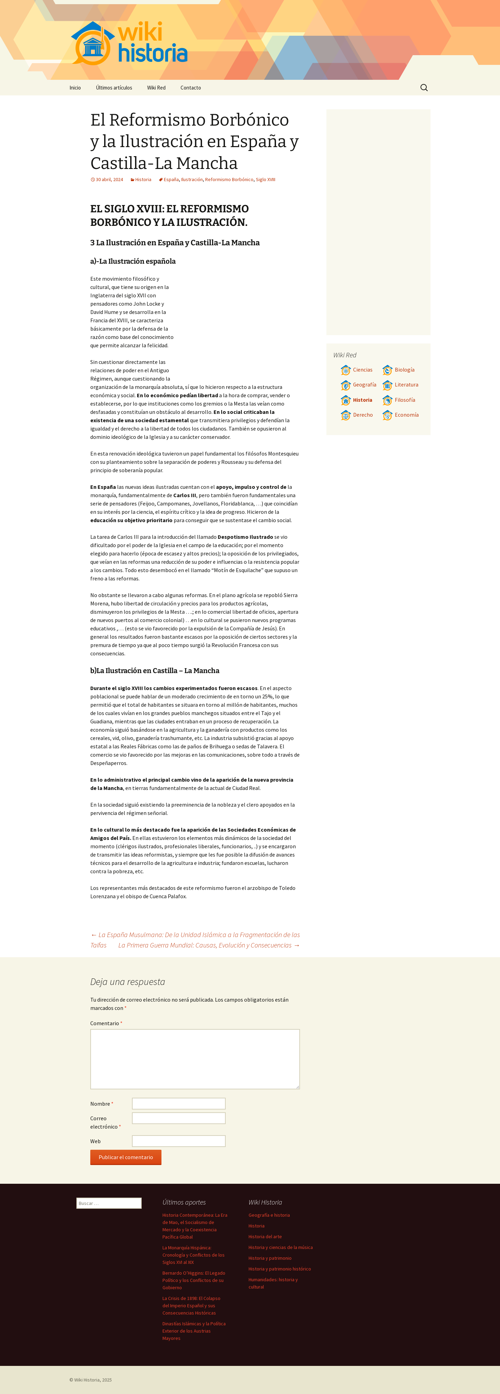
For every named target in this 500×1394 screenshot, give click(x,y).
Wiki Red (156, 87)
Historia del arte (265, 1236)
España (171, 179)
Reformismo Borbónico (229, 179)
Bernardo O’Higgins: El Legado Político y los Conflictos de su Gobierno (193, 1280)
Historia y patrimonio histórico (280, 1269)
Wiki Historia (87, 1380)
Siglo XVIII (265, 179)
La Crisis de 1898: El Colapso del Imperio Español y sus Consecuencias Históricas (191, 1305)
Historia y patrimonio (270, 1258)
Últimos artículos (114, 87)
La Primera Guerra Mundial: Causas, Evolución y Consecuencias (209, 945)
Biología (398, 369)
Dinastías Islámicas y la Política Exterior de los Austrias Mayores (194, 1330)
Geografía (358, 384)
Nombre (102, 1103)
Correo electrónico (105, 1122)
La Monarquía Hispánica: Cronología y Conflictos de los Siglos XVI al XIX (193, 1254)
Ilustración (192, 179)
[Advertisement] (238, 326)
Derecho (356, 414)
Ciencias (356, 369)
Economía (400, 414)
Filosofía (398, 400)
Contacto (191, 87)
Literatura (400, 384)
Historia (143, 179)
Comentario (106, 1023)
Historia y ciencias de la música (281, 1247)
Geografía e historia (269, 1215)
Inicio (75, 87)
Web (95, 1141)
